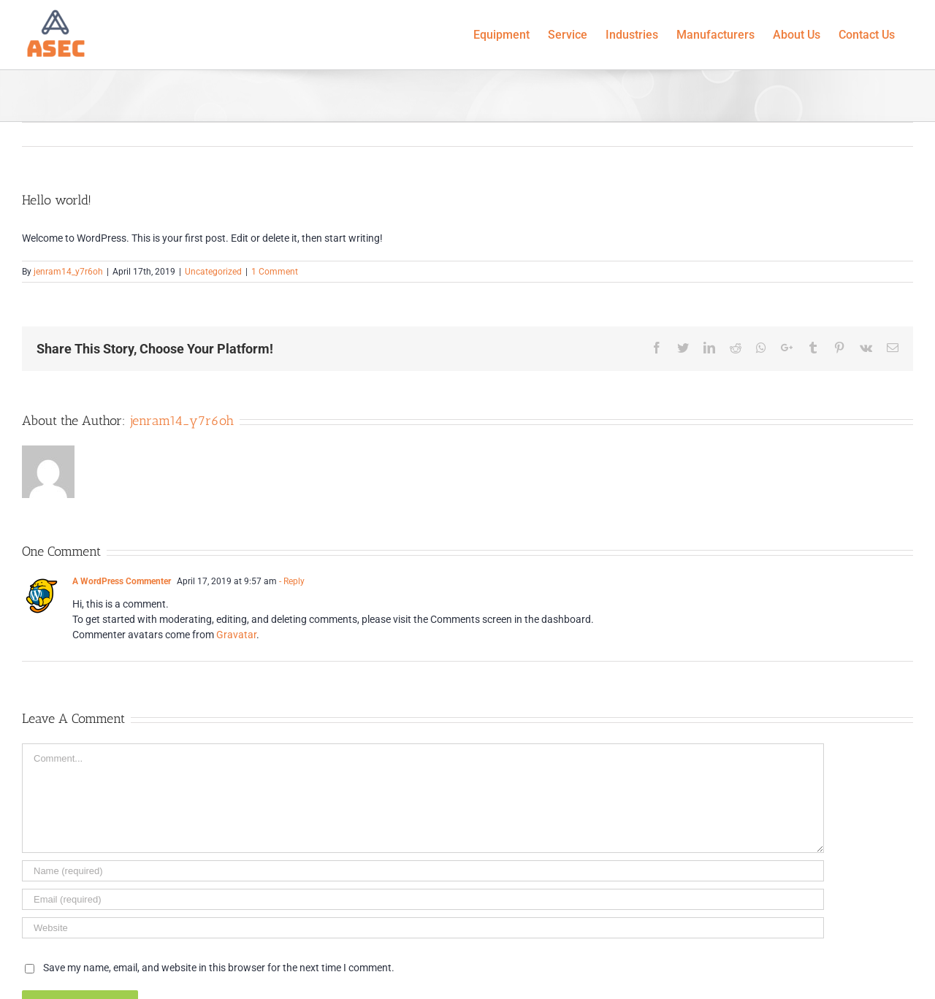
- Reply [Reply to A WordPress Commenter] (292, 581)
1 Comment (274, 272)
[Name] (423, 870)
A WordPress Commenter (121, 581)
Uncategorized (213, 272)
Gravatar (236, 634)
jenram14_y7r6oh (68, 272)
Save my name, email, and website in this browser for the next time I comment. (218, 967)
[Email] (423, 899)
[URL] (423, 927)
